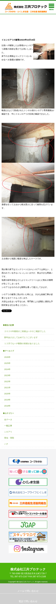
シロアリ (8, 432)
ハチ (6, 444)
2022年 (7, 381)
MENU (51, 7)
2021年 (7, 387)
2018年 (7, 406)
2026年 (7, 357)
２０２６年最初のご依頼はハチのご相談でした (25, 331)
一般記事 (8, 426)
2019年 (7, 400)
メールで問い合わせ (28, 591)
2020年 (7, 393)
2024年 (7, 369)
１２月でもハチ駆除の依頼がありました (22, 343)
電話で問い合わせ (28, 601)
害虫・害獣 (9, 438)
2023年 (7, 375)
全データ (8, 419)
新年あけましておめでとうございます (21, 337)
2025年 (7, 363)
